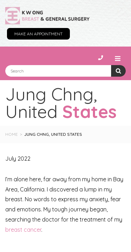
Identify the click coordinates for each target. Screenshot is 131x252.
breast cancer (23, 229)
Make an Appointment (38, 33)
